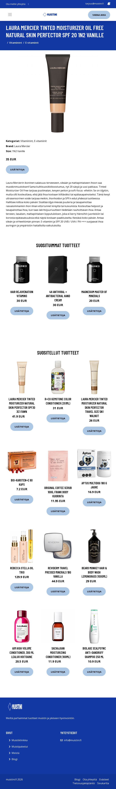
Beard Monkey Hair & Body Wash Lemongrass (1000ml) (94, 572)
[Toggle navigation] (10, 14)
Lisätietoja (17, 169)
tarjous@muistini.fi (94, 3)
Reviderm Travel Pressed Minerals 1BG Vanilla (58, 572)
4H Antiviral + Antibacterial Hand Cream (58, 296)
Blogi (15, 759)
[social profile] (28, 4)
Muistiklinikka (19, 740)
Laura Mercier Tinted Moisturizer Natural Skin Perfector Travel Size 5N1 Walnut (94, 407)
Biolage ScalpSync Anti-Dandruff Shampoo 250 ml (94, 652)
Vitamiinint (15, 42)
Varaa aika (99, 14)
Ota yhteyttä (90, 779)
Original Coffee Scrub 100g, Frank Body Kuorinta (58, 492)
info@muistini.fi (72, 740)
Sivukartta (103, 783)
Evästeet (104, 779)
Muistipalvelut (20, 746)
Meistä (15, 753)
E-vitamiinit (32, 42)
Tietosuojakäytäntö (83, 783)
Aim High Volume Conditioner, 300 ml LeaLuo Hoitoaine (22, 652)
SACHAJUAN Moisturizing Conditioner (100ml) (58, 652)
